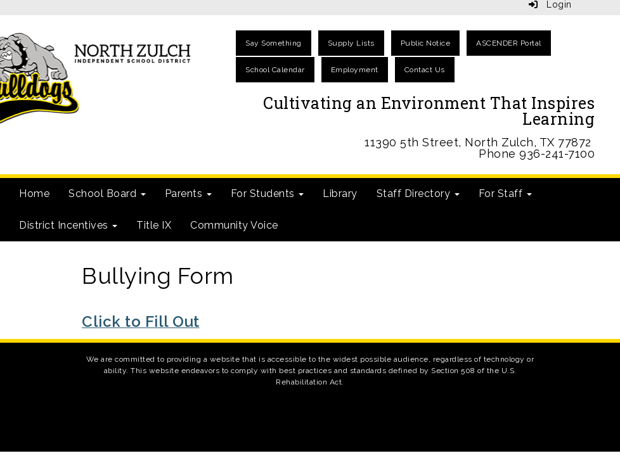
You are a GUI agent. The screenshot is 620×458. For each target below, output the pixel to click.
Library (340, 194)
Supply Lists (351, 43)
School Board (107, 194)
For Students (267, 194)
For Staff (505, 194)
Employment (354, 69)
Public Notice (426, 43)
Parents (188, 194)
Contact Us (424, 69)
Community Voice (234, 225)
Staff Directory (418, 194)
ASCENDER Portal (508, 43)
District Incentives (68, 225)
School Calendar (275, 69)
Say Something (273, 43)
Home (34, 194)
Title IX (153, 225)
